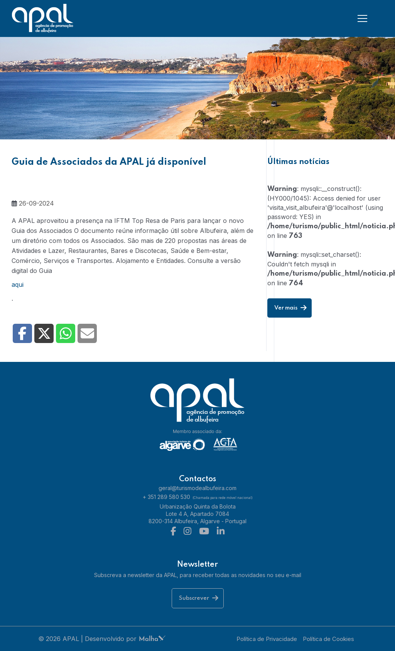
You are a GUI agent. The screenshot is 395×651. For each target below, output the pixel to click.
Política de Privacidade (266, 639)
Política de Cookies (328, 639)
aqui (18, 284)
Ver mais (290, 308)
